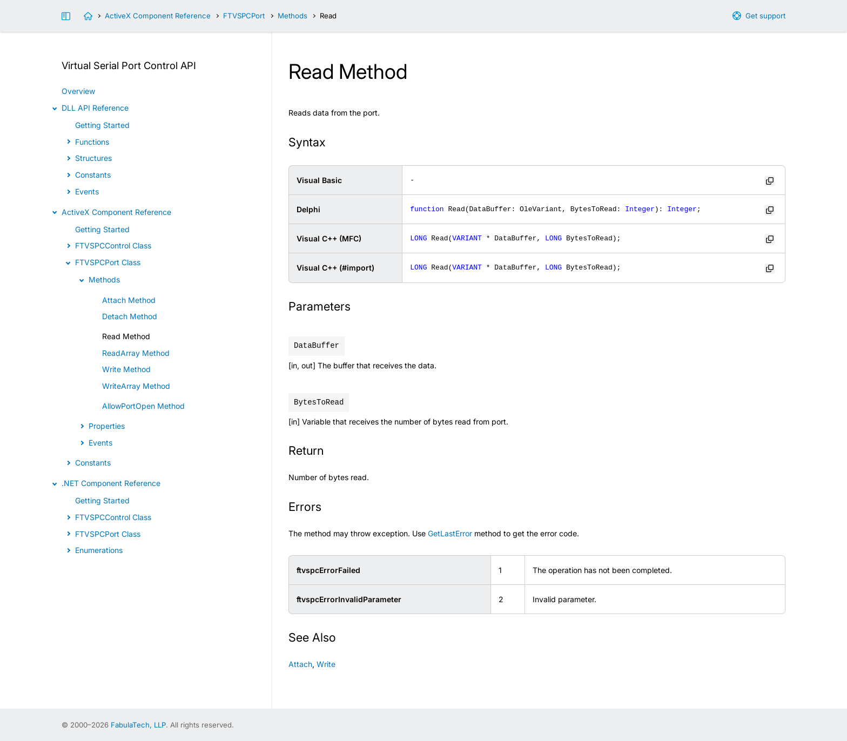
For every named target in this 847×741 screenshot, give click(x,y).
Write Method (126, 369)
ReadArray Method (136, 353)
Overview (78, 91)
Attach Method (129, 300)
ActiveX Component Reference (158, 15)
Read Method (126, 336)
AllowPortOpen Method (143, 405)
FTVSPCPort (244, 15)
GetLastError (450, 533)
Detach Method (129, 316)
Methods (292, 15)
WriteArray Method (136, 385)
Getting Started (102, 125)
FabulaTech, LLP (138, 724)
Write (326, 664)
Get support (765, 15)
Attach (300, 664)
